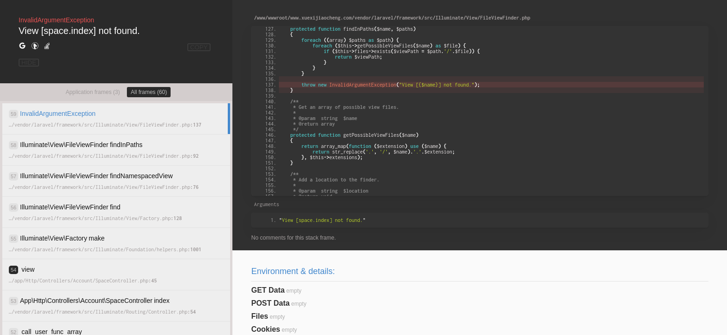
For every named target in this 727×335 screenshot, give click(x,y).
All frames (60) (149, 92)
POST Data (270, 303)
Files (259, 316)
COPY (199, 47)
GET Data (267, 290)
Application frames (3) (93, 92)
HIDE (28, 62)
